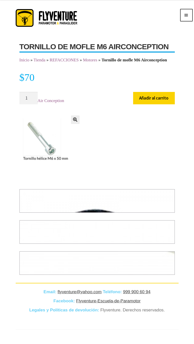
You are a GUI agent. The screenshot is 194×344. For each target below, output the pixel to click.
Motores (90, 60)
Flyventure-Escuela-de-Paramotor (108, 301)
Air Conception (51, 100)
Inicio (24, 60)
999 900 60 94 (137, 291)
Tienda (39, 60)
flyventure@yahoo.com (80, 291)
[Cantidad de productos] (28, 98)
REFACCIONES (64, 60)
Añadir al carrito (153, 98)
